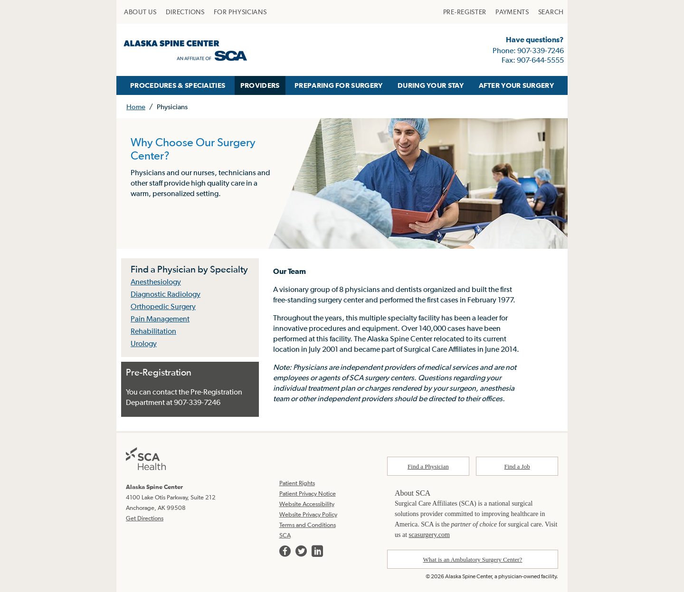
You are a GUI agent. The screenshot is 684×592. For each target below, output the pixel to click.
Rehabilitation (153, 331)
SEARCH (551, 12)
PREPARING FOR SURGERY (338, 85)
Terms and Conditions (307, 524)
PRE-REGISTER (464, 12)
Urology (144, 343)
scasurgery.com (429, 534)
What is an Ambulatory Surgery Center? (472, 559)
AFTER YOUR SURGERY (516, 85)
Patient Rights (297, 483)
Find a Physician (428, 466)
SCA (285, 535)
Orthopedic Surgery (163, 306)
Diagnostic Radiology (165, 294)
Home (135, 107)
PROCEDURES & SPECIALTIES (177, 85)
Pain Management (160, 318)
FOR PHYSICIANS (240, 12)
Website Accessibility (306, 503)
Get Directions (144, 518)
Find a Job (517, 466)
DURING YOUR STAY (431, 85)
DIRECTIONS (185, 12)
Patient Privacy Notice (307, 493)
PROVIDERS (260, 85)
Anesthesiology (156, 281)
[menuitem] (140, 12)
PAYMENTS (512, 12)
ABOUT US (140, 12)
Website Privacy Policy (308, 514)
